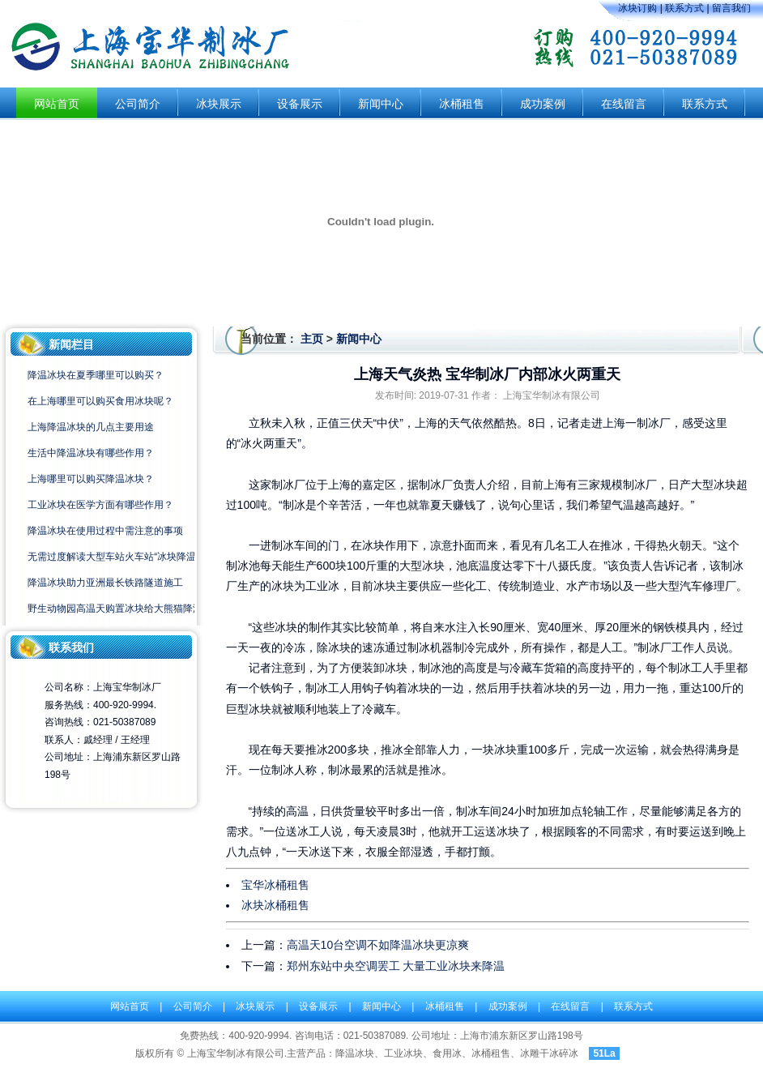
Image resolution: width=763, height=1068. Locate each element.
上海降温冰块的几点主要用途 (91, 427)
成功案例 (542, 103)
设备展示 (299, 103)
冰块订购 (637, 8)
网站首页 (56, 103)
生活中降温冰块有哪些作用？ (91, 453)
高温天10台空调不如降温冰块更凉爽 (378, 944)
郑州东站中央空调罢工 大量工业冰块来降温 (396, 965)
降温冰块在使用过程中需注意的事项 (105, 530)
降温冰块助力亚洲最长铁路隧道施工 (105, 582)
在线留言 (623, 103)
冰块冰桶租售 (275, 905)
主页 (312, 338)
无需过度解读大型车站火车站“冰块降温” (113, 556)
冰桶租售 (461, 103)
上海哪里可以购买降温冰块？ (91, 479)
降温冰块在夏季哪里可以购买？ (96, 375)
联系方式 (684, 8)
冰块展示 (218, 103)
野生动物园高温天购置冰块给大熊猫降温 (115, 608)
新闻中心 (380, 103)
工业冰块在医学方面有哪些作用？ (100, 505)
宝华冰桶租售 (275, 884)
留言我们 (731, 8)
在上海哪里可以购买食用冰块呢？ (100, 401)
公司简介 (137, 103)
